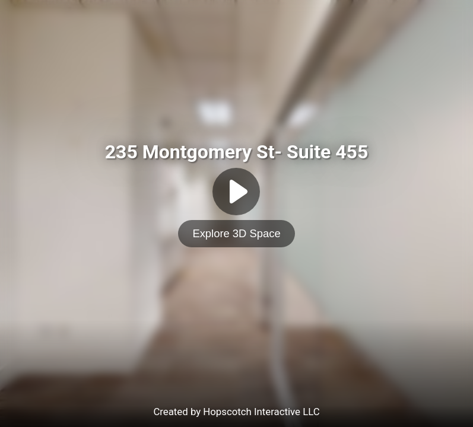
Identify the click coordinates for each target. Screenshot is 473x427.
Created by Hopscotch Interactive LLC (236, 412)
